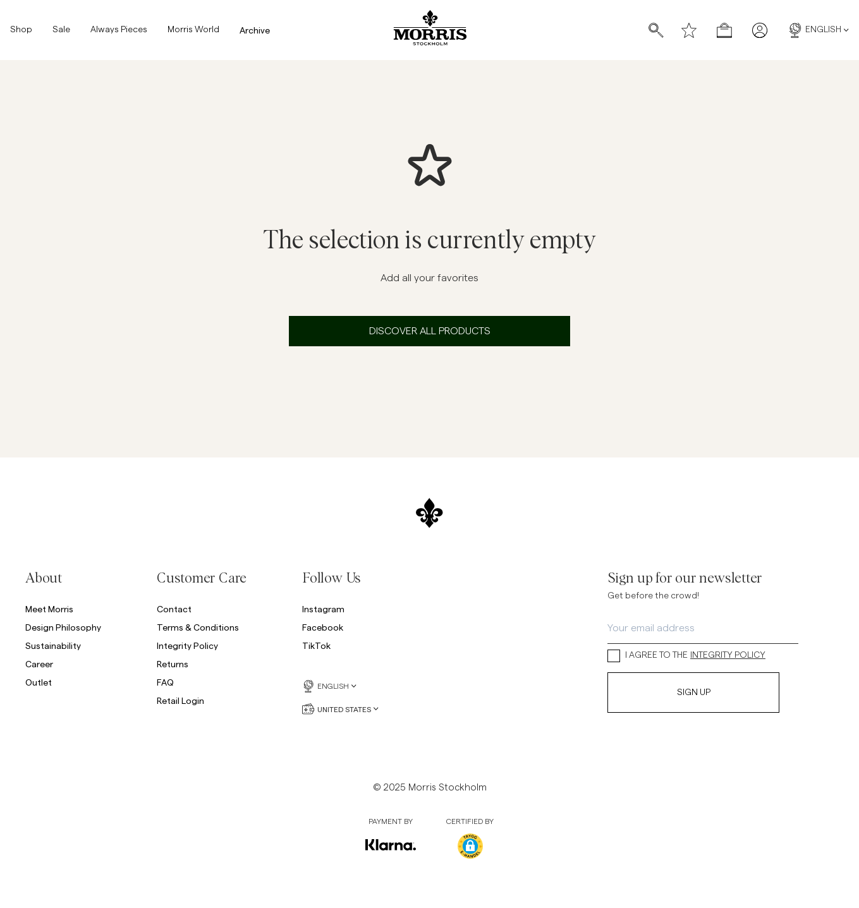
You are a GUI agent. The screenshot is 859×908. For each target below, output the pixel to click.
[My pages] (760, 30)
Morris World (193, 30)
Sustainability (53, 645)
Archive (255, 30)
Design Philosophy (63, 627)
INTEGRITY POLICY (727, 655)
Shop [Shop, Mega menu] (21, 30)
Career (39, 663)
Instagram (323, 608)
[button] (470, 846)
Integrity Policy (187, 645)
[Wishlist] (689, 30)
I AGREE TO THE (686, 655)
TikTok (316, 645)
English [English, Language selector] (818, 30)
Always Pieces (118, 30)
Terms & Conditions (198, 627)
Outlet (38, 682)
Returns (172, 663)
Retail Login (180, 700)
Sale (61, 30)
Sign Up (693, 692)
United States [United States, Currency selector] (340, 709)
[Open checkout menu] (724, 30)
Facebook (322, 627)
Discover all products (429, 331)
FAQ (165, 682)
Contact (174, 608)
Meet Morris (49, 608)
